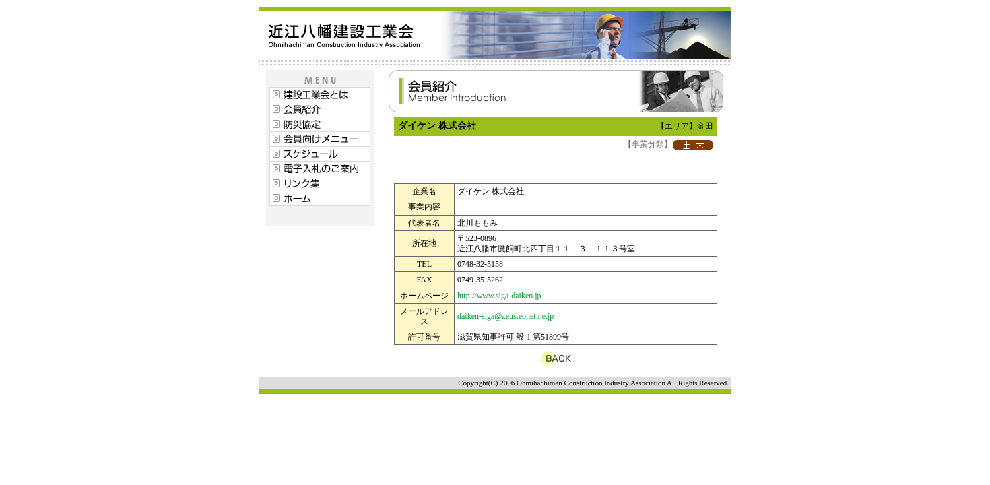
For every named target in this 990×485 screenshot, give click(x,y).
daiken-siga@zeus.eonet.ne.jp (505, 316)
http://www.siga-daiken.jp (499, 295)
